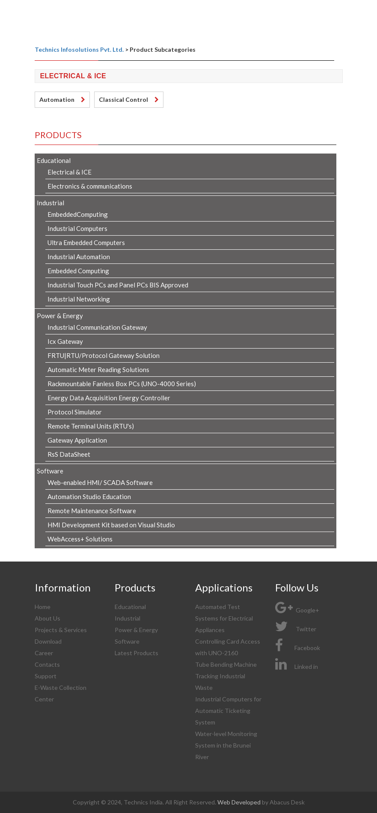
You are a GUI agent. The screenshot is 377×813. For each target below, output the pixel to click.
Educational (54, 160)
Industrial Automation (78, 256)
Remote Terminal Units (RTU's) (90, 426)
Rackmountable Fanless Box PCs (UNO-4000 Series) (121, 383)
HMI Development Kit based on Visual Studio (111, 525)
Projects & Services (61, 629)
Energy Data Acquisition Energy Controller (108, 398)
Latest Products (136, 652)
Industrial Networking (78, 299)
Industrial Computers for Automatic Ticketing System (228, 710)
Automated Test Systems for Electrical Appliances (224, 618)
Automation (56, 99)
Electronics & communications (89, 186)
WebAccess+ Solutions (80, 539)
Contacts (47, 664)
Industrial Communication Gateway (97, 327)
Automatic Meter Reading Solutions (98, 369)
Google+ (297, 610)
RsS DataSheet (68, 454)
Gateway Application (77, 440)
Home (42, 606)
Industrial (50, 203)
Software (50, 471)
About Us (47, 618)
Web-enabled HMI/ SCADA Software (100, 482)
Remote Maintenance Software (91, 510)
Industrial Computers (77, 228)
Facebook (297, 647)
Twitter (295, 629)
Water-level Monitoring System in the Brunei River (226, 745)
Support (45, 676)
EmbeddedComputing (77, 214)
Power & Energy (60, 315)
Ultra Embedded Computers (86, 242)
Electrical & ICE (69, 172)
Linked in (296, 666)
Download (48, 641)
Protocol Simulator (74, 412)
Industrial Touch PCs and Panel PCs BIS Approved (117, 285)
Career (44, 652)
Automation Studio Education (89, 496)
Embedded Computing (78, 271)
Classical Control (123, 99)
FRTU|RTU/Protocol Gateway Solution (103, 355)
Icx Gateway (65, 341)
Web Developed (239, 802)
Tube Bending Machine (226, 664)
